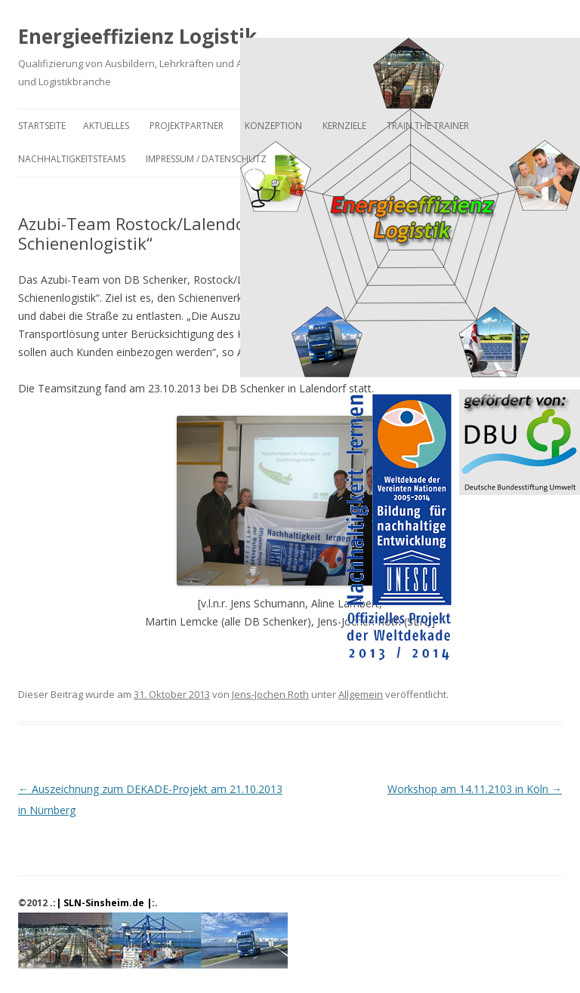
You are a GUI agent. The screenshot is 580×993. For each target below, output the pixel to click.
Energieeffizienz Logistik (137, 36)
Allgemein (360, 694)
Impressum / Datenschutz (206, 158)
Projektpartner (187, 125)
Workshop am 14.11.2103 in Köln (474, 789)
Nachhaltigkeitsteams (71, 158)
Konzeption (273, 125)
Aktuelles (106, 125)
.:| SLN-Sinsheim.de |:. (104, 902)
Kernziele (344, 125)
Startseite (42, 125)
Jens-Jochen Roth (270, 694)
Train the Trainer (428, 125)
